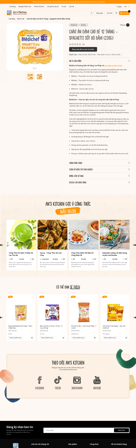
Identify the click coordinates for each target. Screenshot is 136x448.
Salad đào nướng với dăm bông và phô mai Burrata (114, 252)
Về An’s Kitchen (39, 6)
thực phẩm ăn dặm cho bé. (113, 64)
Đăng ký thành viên (24, 6)
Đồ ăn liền (92, 53)
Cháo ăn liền (82, 53)
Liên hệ (71, 6)
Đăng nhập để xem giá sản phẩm (83, 48)
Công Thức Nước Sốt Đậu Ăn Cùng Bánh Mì (82, 252)
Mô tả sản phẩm (75, 59)
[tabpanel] (34, 45)
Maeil (10, 332)
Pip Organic (106, 332)
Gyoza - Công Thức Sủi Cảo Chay (51, 252)
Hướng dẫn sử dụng (76, 174)
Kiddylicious (75, 332)
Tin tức (64, 6)
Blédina (83, 24)
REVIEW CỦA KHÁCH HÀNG (77, 181)
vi (129, 6)
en (125, 6)
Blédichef (74, 24)
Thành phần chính (75, 161)
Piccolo (42, 332)
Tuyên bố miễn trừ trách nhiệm (80, 168)
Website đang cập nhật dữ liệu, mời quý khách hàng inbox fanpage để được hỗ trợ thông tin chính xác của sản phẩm (69, 2)
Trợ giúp (119, 6)
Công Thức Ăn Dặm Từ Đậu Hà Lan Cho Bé (21, 252)
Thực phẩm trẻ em (103, 53)
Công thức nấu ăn (53, 6)
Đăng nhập (99, 13)
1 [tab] (34, 67)
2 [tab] (36, 67)
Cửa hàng (12, 6)
